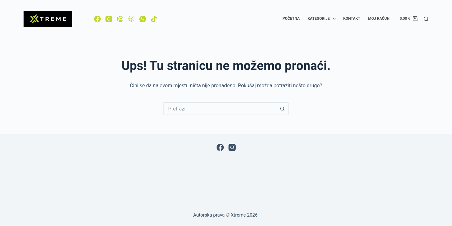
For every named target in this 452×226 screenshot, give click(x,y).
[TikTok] (154, 19)
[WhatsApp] (142, 19)
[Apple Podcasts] (131, 19)
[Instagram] (108, 19)
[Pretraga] (426, 19)
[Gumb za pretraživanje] (282, 108)
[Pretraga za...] (219, 108)
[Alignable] (120, 19)
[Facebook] (97, 19)
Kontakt (351, 18)
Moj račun (379, 18)
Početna (291, 18)
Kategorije (323, 19)
